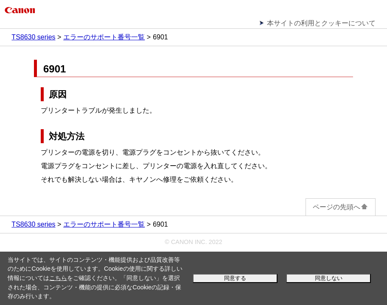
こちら (58, 277)
